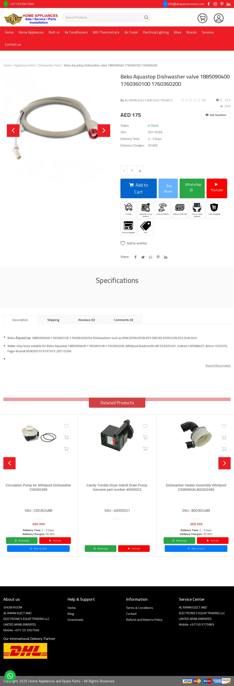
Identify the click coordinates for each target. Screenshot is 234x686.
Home (9, 32)
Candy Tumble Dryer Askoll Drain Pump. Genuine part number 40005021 (117, 487)
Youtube (216, 187)
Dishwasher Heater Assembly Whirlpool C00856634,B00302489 (196, 487)
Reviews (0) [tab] (86, 320)
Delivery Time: (130, 138)
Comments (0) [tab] (123, 320)
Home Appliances (31, 32)
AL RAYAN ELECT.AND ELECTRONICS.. (149, 100)
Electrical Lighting (156, 32)
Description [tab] (20, 320)
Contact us (13, 44)
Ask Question (216, 114)
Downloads (75, 620)
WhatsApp (193, 187)
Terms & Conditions (139, 608)
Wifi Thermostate (106, 32)
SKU (123, 132)
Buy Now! (168, 188)
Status (124, 125)
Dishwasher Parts (50, 65)
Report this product (218, 365)
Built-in (54, 32)
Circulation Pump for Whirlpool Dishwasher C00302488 (38, 487)
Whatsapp (22, 540)
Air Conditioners (76, 32)
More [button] (177, 32)
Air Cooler (131, 32)
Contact (131, 614)
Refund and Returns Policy (144, 620)
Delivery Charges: (132, 145)
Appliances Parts (25, 65)
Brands (191, 32)
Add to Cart (138, 188)
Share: (124, 256)
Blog (71, 614)
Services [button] (208, 32)
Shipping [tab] (53, 320)
